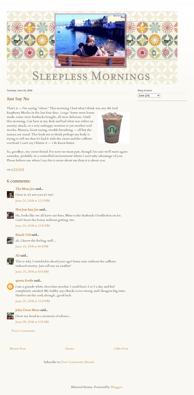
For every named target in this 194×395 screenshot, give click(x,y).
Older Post (121, 349)
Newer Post (18, 349)
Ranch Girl (23, 235)
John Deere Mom (28, 310)
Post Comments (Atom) (77, 362)
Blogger (116, 387)
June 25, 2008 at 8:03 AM (32, 272)
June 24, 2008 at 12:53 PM (33, 226)
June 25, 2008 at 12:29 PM (33, 301)
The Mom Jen (25, 189)
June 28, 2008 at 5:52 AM (32, 322)
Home (69, 349)
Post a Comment (23, 331)
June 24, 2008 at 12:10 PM (33, 201)
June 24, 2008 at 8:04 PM (32, 246)
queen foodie (24, 280)
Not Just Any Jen (27, 209)
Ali (18, 255)
